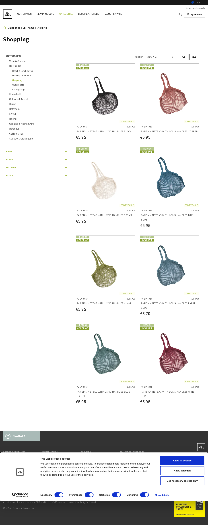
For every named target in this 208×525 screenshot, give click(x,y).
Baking (12, 118)
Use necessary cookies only (182, 504)
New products (10, 470)
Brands (6, 459)
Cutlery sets (18, 85)
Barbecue (14, 128)
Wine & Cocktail (17, 61)
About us (46, 459)
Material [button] (36, 167)
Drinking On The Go (21, 75)
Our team (47, 465)
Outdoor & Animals (19, 99)
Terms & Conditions (90, 459)
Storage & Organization (21, 138)
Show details (162, 519)
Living (12, 113)
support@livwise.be (195, 465)
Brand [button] (36, 151)
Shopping (42, 28)
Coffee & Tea (16, 133)
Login (122, 459)
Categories (14, 28)
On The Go (28, 28)
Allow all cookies (182, 484)
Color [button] (36, 159)
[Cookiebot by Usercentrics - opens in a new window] (19, 519)
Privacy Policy (87, 465)
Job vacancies (49, 470)
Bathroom (14, 109)
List (194, 57)
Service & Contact (128, 465)
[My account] (194, 14)
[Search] (180, 14)
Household (15, 94)
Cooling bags (18, 89)
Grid (183, 57)
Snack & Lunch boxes (22, 71)
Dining (12, 104)
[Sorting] (160, 57)
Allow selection (182, 494)
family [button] (36, 175)
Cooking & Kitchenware (21, 123)
